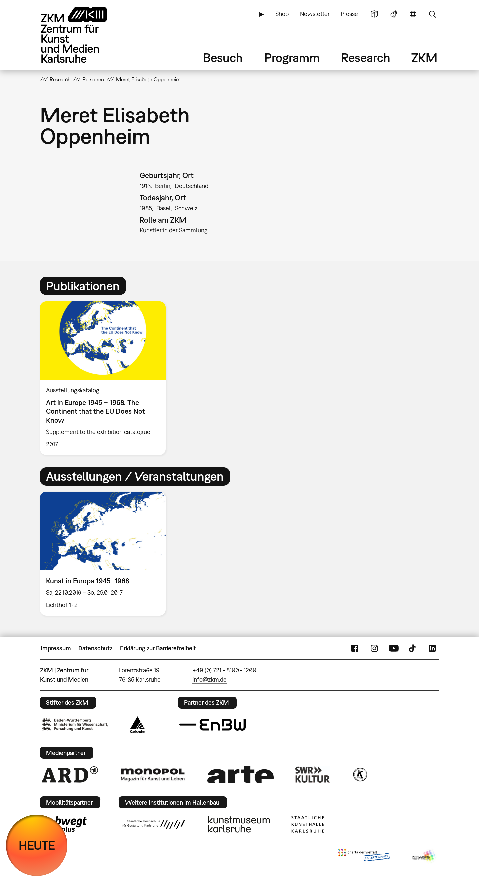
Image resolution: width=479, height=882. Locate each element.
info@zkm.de (209, 679)
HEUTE (37, 845)
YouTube (393, 648)
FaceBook (354, 648)
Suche (432, 14)
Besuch (223, 57)
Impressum (56, 648)
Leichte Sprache (374, 14)
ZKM (424, 57)
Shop (282, 13)
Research (365, 57)
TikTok (413, 648)
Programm (292, 57)
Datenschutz (95, 648)
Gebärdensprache (393, 14)
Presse (349, 13)
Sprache (413, 14)
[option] (106, 378)
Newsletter (315, 13)
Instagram (374, 648)
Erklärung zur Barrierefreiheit (158, 648)
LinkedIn (432, 648)
